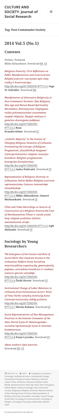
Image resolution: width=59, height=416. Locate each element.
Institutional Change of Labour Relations (22, 379)
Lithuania (21, 382)
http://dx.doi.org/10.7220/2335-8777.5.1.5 (26, 225)
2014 (24, 373)
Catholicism (36, 373)
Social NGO (9, 399)
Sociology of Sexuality (21, 401)
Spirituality (37, 401)
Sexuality (36, 396)
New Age (30, 384)
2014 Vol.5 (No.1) (22, 43)
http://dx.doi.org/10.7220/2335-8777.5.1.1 (26, 86)
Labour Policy (10, 382)
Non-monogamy (47, 384)
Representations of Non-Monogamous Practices (29, 392)
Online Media (10, 387)
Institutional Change (40, 376)
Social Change (47, 396)
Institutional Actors (22, 376)
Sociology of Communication (27, 399)
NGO (37, 384)
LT (45, 63)
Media (7, 384)
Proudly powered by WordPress (19, 412)
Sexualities (26, 396)
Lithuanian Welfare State (37, 382)
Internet (44, 379)
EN (41, 63)
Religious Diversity (30, 390)
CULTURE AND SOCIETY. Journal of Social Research (21, 12)
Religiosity (16, 390)
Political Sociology (25, 387)
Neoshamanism (18, 384)
